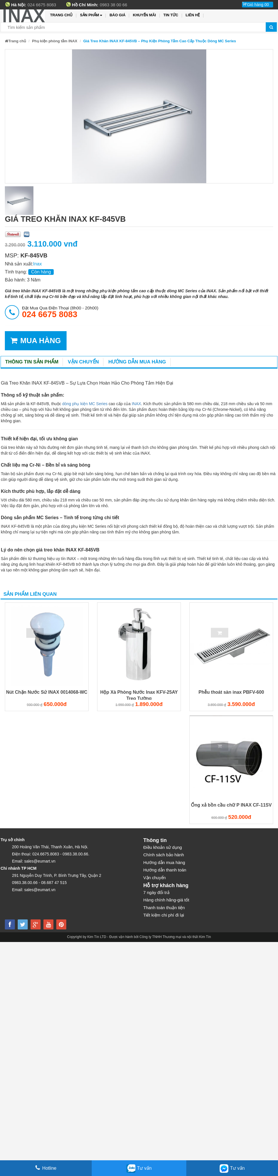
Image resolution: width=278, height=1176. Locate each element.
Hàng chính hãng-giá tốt (166, 899)
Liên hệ (193, 15)
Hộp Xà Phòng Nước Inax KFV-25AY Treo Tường (139, 695)
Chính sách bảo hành (163, 854)
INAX (136, 403)
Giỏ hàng (258, 4)
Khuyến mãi (144, 15)
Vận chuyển (83, 362)
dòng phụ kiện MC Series (85, 403)
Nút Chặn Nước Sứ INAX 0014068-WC (46, 692)
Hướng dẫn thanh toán (164, 869)
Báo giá (117, 15)
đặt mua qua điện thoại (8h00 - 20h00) (60, 312)
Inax (37, 263)
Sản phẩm (91, 15)
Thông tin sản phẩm (31, 362)
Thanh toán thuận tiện (164, 907)
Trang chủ (61, 15)
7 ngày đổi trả (156, 892)
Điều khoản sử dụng (162, 847)
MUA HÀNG (36, 340)
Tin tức (170, 15)
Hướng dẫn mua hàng (137, 362)
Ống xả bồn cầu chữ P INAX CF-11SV (231, 805)
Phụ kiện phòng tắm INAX (54, 41)
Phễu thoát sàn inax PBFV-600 (231, 692)
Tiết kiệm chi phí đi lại (163, 915)
